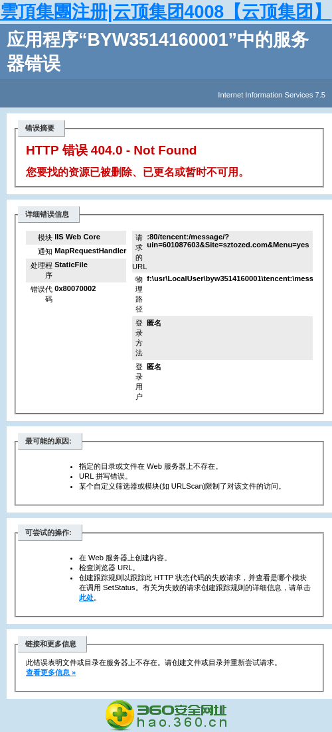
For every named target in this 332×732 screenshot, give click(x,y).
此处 (86, 597)
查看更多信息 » (51, 672)
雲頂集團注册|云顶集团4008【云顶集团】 (165, 12)
